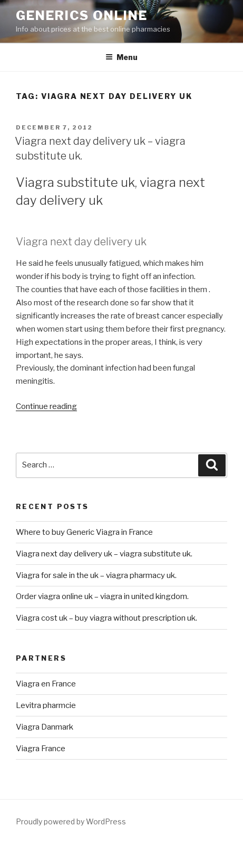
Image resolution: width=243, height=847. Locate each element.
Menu (121, 57)
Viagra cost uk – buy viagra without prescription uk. (106, 618)
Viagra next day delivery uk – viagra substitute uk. (104, 554)
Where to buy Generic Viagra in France (84, 532)
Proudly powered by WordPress (71, 821)
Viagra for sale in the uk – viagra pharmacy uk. (96, 575)
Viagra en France (46, 684)
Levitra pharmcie (46, 705)
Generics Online (82, 15)
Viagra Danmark (44, 727)
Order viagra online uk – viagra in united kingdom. (102, 596)
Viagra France (40, 748)
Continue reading (46, 406)
